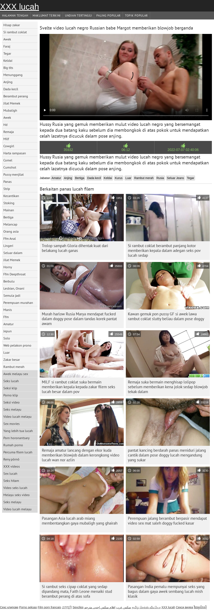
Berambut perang (15, 96)
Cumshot (9, 167)
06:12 (125, 150)
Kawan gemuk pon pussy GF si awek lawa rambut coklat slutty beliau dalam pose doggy (166, 316)
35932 (68, 150)
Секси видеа (184, 607)
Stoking (8, 203)
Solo (6, 338)
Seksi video (11, 402)
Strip (6, 189)
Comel (7, 160)
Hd (5, 125)
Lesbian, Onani (13, 288)
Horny (7, 267)
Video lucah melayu (17, 416)
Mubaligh (10, 110)
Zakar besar (11, 359)
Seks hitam (11, 480)
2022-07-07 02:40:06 (183, 150)
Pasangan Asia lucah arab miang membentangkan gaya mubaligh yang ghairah (79, 521)
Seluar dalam (12, 253)
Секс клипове (9, 607)
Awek (7, 39)
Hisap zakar (11, 25)
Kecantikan (11, 196)
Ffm (6, 317)
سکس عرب (123, 607)
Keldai (7, 60)
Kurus (119, 178)
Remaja (8, 132)
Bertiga (8, 217)
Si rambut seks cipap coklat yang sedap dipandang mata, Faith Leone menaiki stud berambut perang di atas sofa (77, 591)
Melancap (10, 224)
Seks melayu (12, 409)
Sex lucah (10, 473)
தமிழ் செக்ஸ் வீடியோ (146, 607)
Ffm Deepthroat (14, 274)
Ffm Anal (9, 238)
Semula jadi (11, 295)
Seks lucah (11, 381)
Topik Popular (136, 15)
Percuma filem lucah (17, 452)
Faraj (6, 46)
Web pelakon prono (17, 345)
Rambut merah (13, 367)
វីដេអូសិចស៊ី (200, 607)
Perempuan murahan (18, 302)
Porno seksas (28, 607)
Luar (6, 352)
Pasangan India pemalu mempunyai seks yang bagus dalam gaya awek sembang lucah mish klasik (166, 591)
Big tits (8, 68)
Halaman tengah (15, 15)
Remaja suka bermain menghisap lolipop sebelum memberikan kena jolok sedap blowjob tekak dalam (168, 386)
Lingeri (8, 246)
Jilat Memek (11, 103)
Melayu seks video (16, 495)
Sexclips (78, 607)
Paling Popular (108, 15)
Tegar (7, 53)
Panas (7, 181)
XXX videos (11, 466)
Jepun (7, 331)
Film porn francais (49, 607)
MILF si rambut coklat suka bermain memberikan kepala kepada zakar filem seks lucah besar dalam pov (78, 386)
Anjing (8, 82)
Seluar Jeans (175, 178)
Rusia (160, 178)
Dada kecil (10, 89)
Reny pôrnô (11, 459)
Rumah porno (13, 445)
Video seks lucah (15, 488)
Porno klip (10, 395)
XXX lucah (19, 6)
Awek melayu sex (15, 374)
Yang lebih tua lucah (18, 431)
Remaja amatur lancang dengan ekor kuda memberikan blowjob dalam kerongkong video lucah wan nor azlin (80, 455)
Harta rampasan (14, 153)
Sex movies (11, 424)
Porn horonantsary (16, 438)
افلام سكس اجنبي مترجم (99, 607)
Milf (6, 139)
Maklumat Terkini (47, 15)
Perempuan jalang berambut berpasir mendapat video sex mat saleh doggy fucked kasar (167, 521)
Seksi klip (10, 388)
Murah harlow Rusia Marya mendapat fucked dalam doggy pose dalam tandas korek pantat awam (79, 318)
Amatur (8, 324)
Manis (7, 310)
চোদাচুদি (67, 607)
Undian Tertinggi (78, 15)
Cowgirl (8, 146)
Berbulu (9, 281)
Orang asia (11, 231)
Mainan (8, 210)
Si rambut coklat (15, 32)
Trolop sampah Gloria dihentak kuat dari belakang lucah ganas (75, 248)
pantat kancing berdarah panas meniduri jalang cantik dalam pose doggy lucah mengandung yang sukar (167, 455)
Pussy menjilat (13, 174)
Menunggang (13, 75)
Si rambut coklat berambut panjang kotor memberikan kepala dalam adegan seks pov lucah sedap (164, 250)
